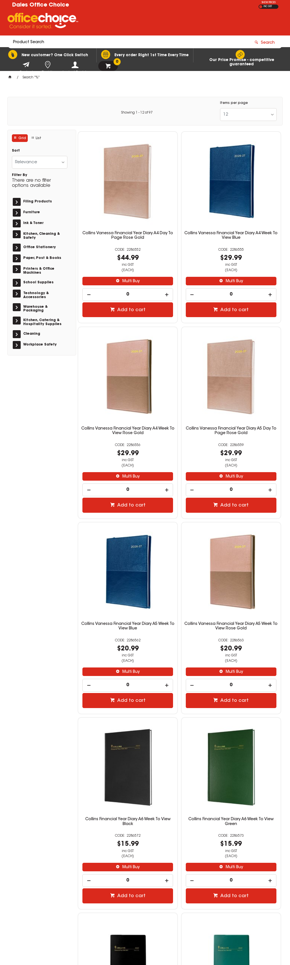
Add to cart (113, 279)
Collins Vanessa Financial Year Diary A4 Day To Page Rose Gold (111, 207)
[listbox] (248, 114)
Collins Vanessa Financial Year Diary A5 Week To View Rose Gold (248, 374)
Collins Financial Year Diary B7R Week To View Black (248, 539)
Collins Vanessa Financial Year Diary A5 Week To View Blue (179, 374)
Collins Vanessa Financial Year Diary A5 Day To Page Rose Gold (111, 374)
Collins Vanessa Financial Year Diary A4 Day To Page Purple (179, 708)
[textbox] (112, 22)
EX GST (260, 6)
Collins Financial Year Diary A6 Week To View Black (111, 539)
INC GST (268, 6)
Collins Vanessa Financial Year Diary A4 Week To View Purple (248, 708)
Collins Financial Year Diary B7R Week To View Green (110, 706)
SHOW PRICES (269, 2)
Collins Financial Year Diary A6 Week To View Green (179, 539)
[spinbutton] (110, 264)
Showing (137, 112)
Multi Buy (113, 251)
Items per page (234, 103)
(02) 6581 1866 (219, 883)
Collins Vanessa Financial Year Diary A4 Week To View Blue (179, 207)
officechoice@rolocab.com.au (232, 889)
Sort (16, 150)
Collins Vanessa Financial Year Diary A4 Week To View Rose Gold (248, 207)
